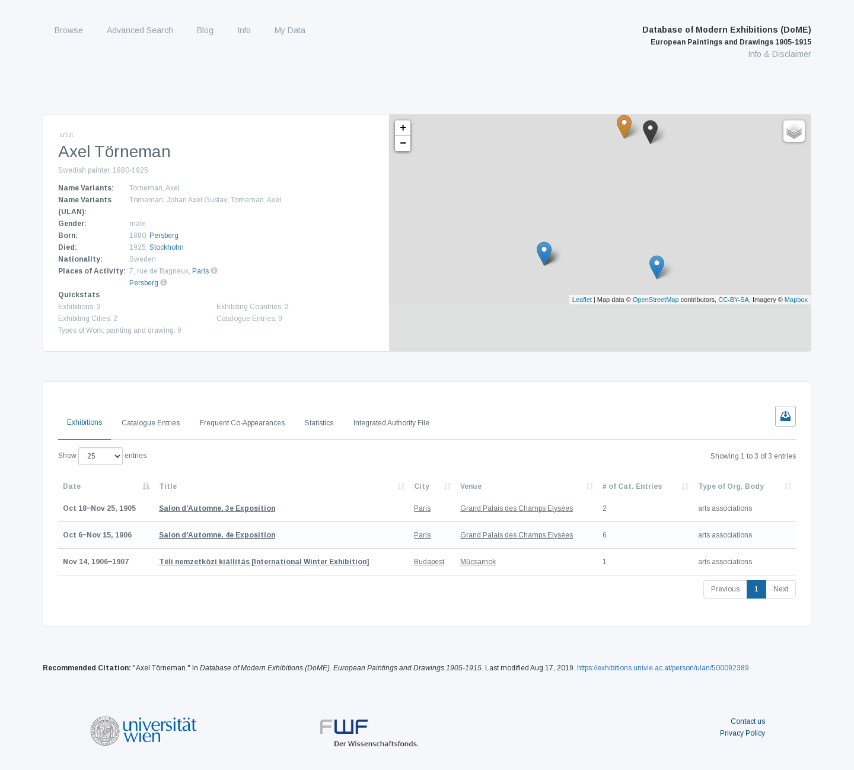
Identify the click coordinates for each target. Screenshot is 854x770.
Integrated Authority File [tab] (391, 423)
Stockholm (166, 247)
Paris (200, 271)
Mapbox (796, 299)
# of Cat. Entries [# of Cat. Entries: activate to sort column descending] (632, 486)
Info (244, 30)
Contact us (748, 721)
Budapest (429, 562)
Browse (69, 30)
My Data (290, 30)
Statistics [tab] (319, 423)
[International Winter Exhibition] (264, 562)
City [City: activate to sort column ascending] (421, 486)
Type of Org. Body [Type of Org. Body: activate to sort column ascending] (731, 486)
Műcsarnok (478, 562)
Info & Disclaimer (779, 54)
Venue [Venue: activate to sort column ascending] (471, 486)
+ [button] (403, 128)
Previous (725, 589)
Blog (205, 30)
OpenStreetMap (656, 299)
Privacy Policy (742, 733)
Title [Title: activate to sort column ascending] (168, 486)
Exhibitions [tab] (84, 422)
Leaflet (582, 299)
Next (780, 589)
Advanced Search (140, 30)
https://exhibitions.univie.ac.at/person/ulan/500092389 (663, 668)
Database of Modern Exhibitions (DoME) (726, 35)
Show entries (102, 456)
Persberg (164, 235)
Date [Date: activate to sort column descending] (72, 486)
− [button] (403, 143)
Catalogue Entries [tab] (151, 423)
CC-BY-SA (733, 299)
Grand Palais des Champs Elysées (516, 508)
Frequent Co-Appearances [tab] (242, 423)
